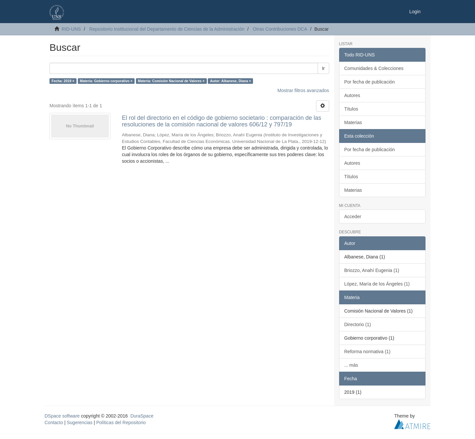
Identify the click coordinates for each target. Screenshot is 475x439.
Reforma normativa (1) (367, 351)
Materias (353, 122)
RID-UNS (71, 29)
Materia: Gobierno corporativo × (106, 81)
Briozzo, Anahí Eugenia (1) (371, 270)
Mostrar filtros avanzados (303, 90)
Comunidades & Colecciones (374, 68)
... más (351, 365)
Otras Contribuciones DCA (280, 29)
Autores (352, 95)
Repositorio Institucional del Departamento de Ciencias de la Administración (166, 29)
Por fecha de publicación (369, 81)
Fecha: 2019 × (62, 81)
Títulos (351, 109)
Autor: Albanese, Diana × (230, 81)
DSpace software (62, 416)
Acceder (352, 216)
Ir (323, 68)
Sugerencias (79, 422)
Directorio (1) (357, 324)
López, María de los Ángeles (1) (377, 284)
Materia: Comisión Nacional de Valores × (171, 81)
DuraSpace (141, 416)
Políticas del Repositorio (121, 422)
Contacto (54, 422)
